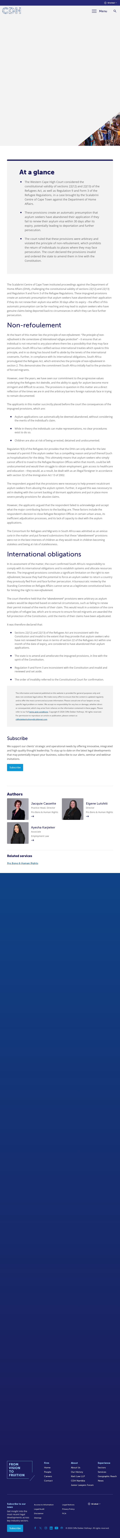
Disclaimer (38, 1513)
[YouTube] (56, 1527)
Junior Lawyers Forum (82, 1485)
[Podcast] (61, 1527)
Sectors (102, 1467)
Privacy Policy (68, 1509)
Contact (48, 1480)
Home (47, 1467)
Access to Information (44, 1505)
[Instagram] (45, 1527)
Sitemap (37, 1518)
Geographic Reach (107, 1476)
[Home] (11, 11)
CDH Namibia (78, 1480)
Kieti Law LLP (78, 1476)
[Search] (115, 11)
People (47, 1472)
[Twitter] (40, 1527)
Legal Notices (68, 1505)
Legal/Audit (39, 1509)
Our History (77, 1472)
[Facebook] (35, 1527)
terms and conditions (38, 712)
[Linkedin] (51, 1527)
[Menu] (99, 11)
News (101, 1480)
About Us (75, 1467)
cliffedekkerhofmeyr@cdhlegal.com (31, 719)
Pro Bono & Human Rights (22, 863)
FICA (64, 1513)
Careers (48, 1476)
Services (102, 1472)
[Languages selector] (110, 3)
